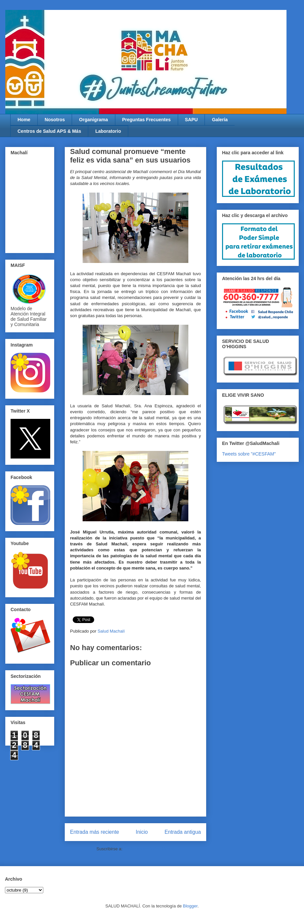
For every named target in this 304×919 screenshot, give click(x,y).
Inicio (142, 832)
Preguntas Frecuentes (146, 119)
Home (24, 119)
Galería (219, 119)
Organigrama (93, 119)
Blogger (190, 905)
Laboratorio (108, 131)
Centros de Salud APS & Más (49, 131)
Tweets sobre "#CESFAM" (249, 454)
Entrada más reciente (94, 832)
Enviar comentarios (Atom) (149, 848)
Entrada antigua (183, 832)
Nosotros (55, 119)
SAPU (191, 119)
